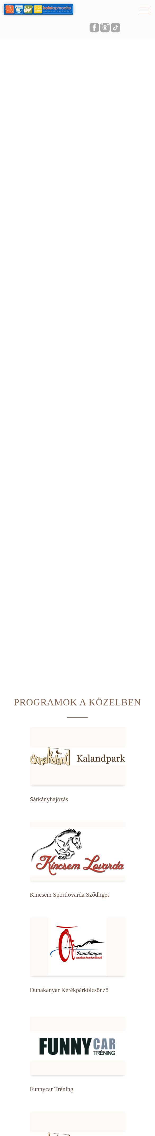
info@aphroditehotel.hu (63, 27)
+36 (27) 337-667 (22, 27)
